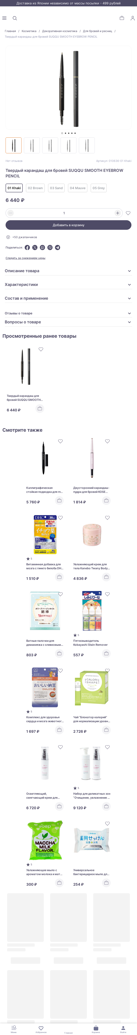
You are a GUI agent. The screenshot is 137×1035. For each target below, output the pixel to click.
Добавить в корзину (68, 225)
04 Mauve (77, 188)
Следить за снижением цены (25, 258)
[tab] (62, 133)
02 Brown (35, 188)
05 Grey (99, 188)
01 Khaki (14, 188)
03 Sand (56, 188)
